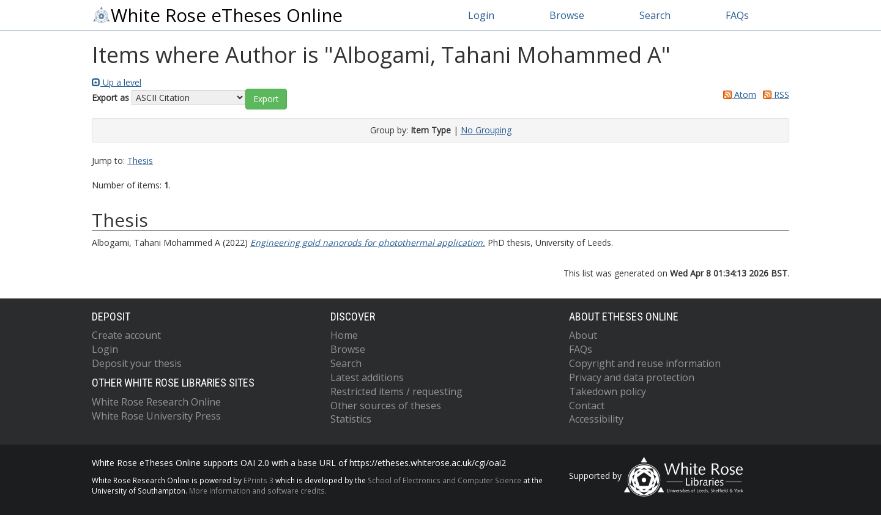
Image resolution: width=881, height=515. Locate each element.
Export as (110, 97)
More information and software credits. (258, 490)
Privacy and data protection (631, 377)
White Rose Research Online (156, 402)
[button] (266, 99)
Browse (566, 15)
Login (481, 15)
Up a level (116, 82)
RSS (774, 94)
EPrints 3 (258, 480)
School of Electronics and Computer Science (444, 480)
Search (655, 15)
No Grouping (486, 130)
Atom (737, 94)
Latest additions (367, 377)
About (583, 335)
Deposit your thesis (137, 363)
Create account (126, 335)
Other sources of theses (385, 405)
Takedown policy (607, 391)
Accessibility (596, 419)
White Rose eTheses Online (217, 15)
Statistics (350, 419)
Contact (586, 405)
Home (344, 335)
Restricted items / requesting (396, 391)
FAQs (737, 15)
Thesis (140, 160)
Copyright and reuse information (645, 363)
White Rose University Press (156, 416)
